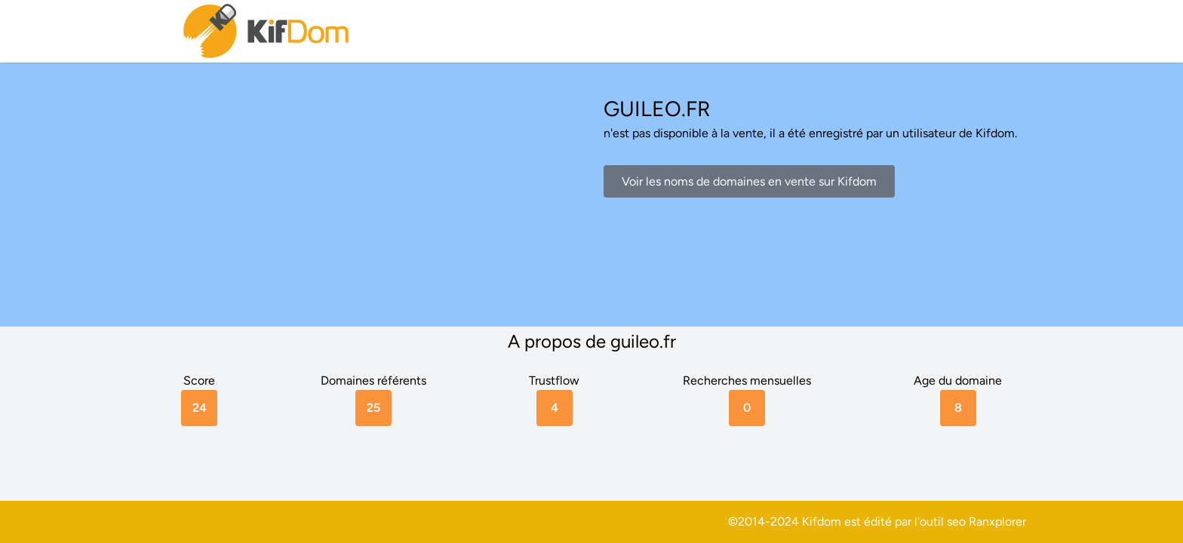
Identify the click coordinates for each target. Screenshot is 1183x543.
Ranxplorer (997, 521)
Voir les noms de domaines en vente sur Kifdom (749, 181)
